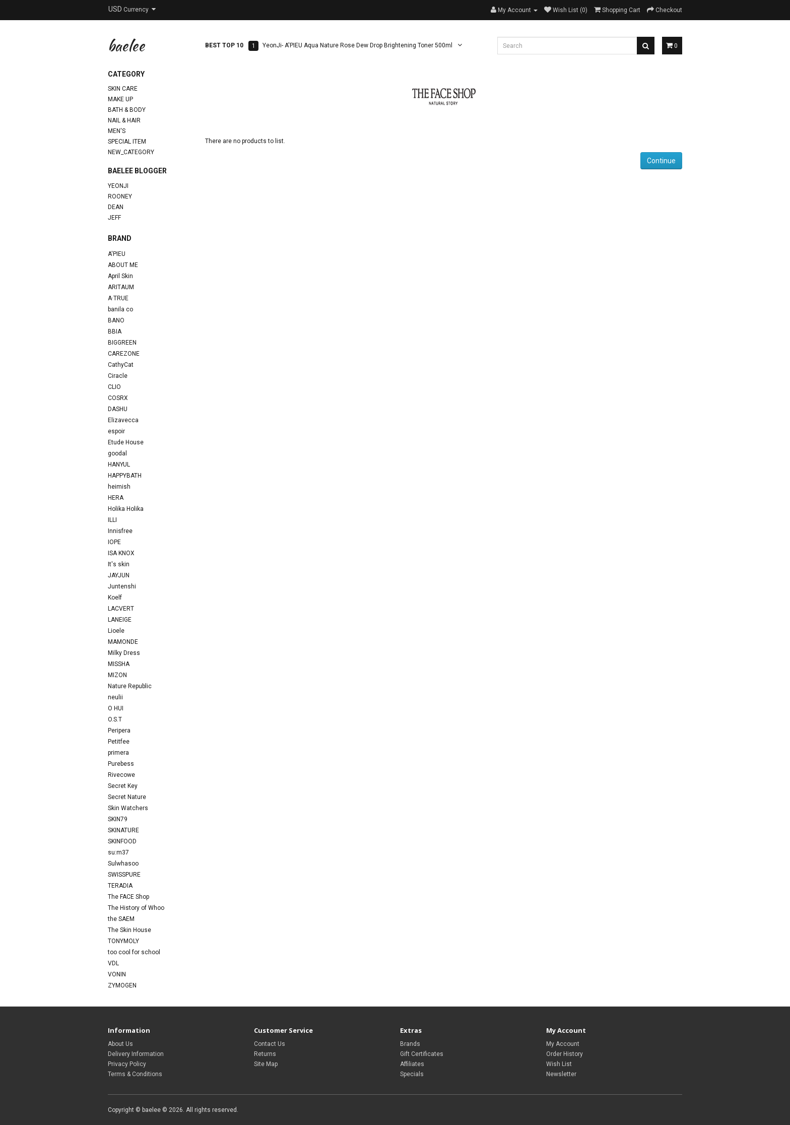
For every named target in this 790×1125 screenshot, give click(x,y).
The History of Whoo (136, 907)
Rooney (120, 196)
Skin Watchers (128, 808)
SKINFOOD (122, 841)
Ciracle (117, 375)
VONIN (117, 974)
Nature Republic (130, 686)
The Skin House (129, 930)
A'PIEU (116, 253)
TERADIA (120, 885)
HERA (115, 497)
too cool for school (134, 952)
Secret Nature (127, 797)
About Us (120, 1043)
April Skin (120, 276)
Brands (410, 1043)
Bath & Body (127, 109)
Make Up (120, 99)
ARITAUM (121, 287)
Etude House (126, 442)
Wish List (559, 1064)
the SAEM (121, 918)
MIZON (117, 675)
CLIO (114, 386)
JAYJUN (118, 575)
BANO (116, 320)
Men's (116, 131)
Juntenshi (122, 586)
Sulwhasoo (123, 863)
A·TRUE (118, 298)
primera (118, 752)
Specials (412, 1074)
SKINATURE (123, 830)
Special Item (127, 141)
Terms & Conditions (135, 1074)
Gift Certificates (421, 1053)
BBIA (114, 331)
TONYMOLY (123, 941)
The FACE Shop (128, 896)
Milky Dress (124, 652)
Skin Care (123, 88)
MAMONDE (123, 641)
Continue (661, 161)
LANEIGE (119, 619)
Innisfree (120, 531)
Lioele (116, 630)
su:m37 (118, 852)
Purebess (121, 763)
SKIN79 (117, 819)
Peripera (119, 730)
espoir (116, 431)
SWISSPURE (124, 874)
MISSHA (118, 664)
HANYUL (119, 464)
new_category (131, 152)
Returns (265, 1053)
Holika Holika (126, 508)
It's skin (118, 564)
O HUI (115, 708)
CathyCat (121, 364)
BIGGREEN (122, 342)
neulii (115, 697)
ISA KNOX (121, 553)
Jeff (114, 217)
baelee (126, 45)
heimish (119, 486)
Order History (564, 1053)
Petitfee (118, 741)
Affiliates (412, 1064)
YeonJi (118, 185)
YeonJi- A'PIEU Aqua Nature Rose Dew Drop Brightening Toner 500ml (357, 45)
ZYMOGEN (122, 985)
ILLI (112, 519)
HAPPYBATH (125, 475)
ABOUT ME (123, 265)
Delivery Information (136, 1053)
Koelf (115, 597)
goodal (117, 453)
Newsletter (561, 1074)
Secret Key (123, 785)
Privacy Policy (127, 1064)
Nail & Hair (124, 120)
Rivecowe (121, 774)
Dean (115, 207)
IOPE (114, 542)
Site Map (266, 1064)
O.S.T (115, 719)
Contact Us (269, 1043)
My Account (562, 1043)
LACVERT (121, 608)
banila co (120, 309)
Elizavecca (123, 420)
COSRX (118, 398)
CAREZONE (124, 353)
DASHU (117, 409)
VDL (113, 963)
